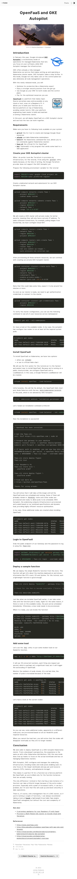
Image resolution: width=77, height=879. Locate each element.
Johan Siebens (38, 869)
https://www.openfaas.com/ (27, 824)
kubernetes (42, 844)
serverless (26, 844)
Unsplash (48, 47)
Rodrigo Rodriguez (37, 47)
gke (36, 844)
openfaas (19, 844)
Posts (66, 3)
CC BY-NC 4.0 (38, 872)
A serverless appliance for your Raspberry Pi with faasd (38, 811)
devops (50, 844)
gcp (33, 844)
